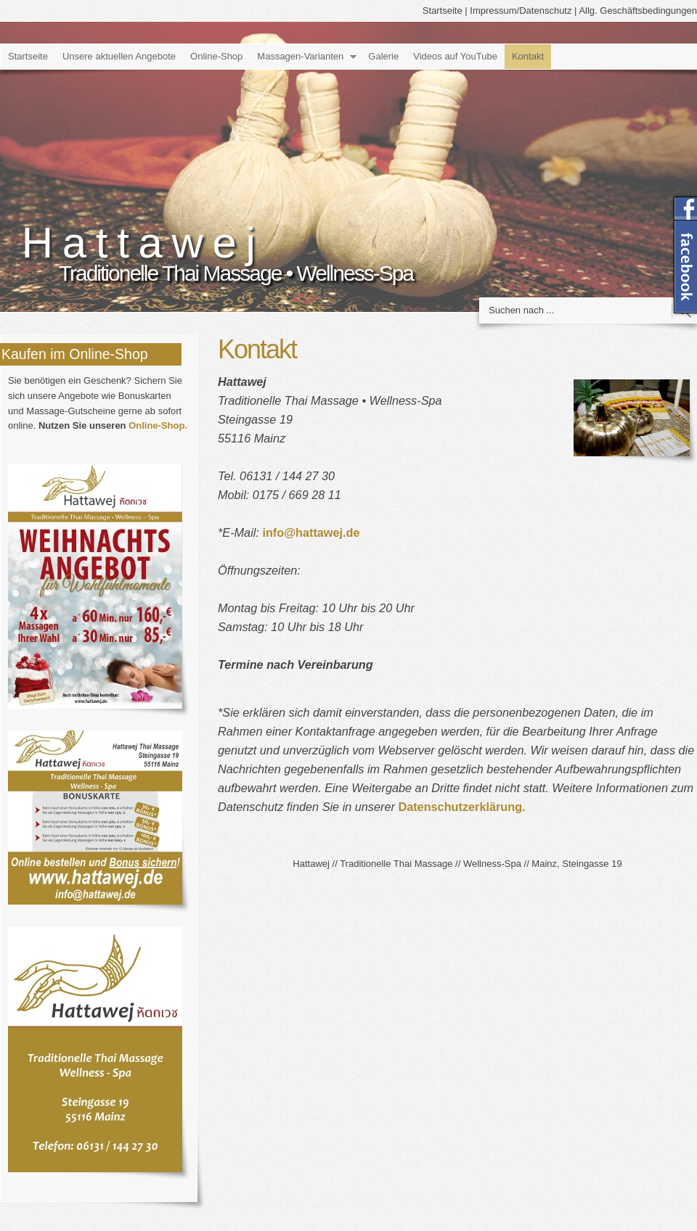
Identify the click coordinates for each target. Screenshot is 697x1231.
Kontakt (528, 56)
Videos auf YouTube (455, 56)
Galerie (383, 56)
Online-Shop (216, 56)
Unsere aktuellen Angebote (119, 56)
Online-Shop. (158, 425)
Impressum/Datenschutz (520, 10)
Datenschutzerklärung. (461, 806)
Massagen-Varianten (300, 56)
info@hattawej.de (310, 532)
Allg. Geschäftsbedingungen (638, 10)
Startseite (442, 10)
